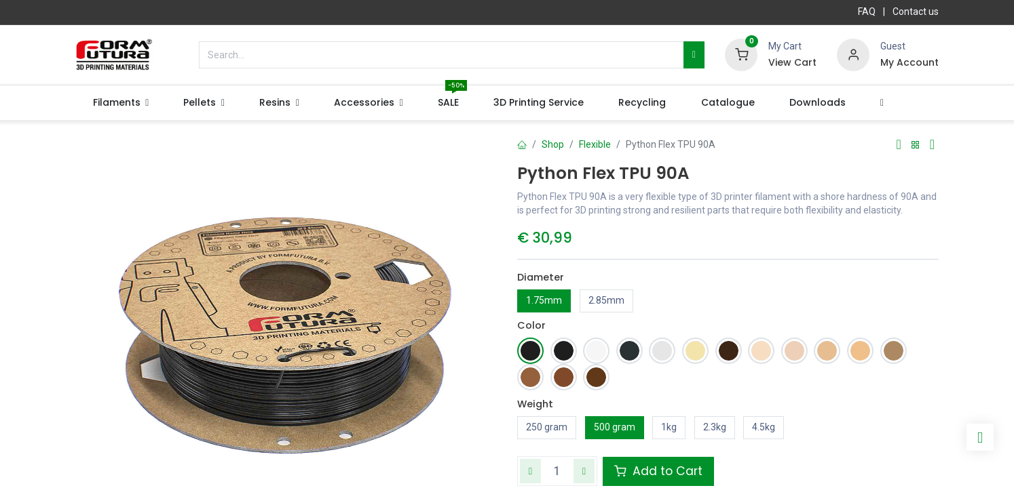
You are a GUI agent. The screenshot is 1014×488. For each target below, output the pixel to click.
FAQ (867, 11)
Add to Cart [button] (658, 471)
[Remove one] (530, 471)
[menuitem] (448, 103)
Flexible (595, 144)
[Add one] (584, 471)
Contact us (916, 11)
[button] (882, 103)
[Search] (694, 54)
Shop (553, 144)
